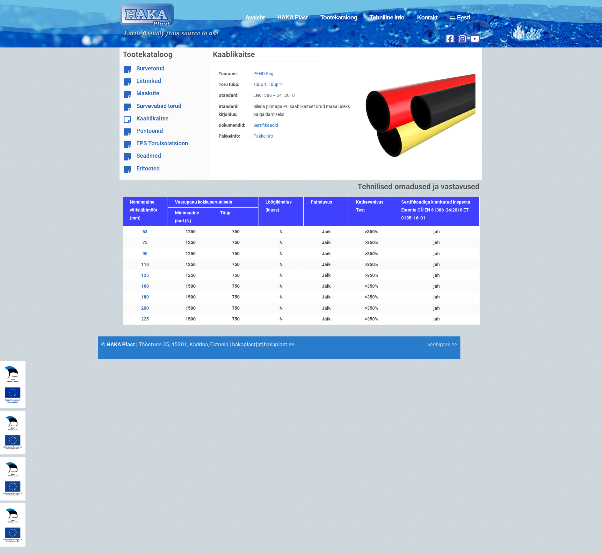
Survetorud (150, 68)
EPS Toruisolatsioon (162, 143)
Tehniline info (387, 17)
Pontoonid (149, 130)
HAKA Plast (292, 17)
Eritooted (148, 168)
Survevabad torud (158, 106)
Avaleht (255, 17)
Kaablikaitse (152, 118)
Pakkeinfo (258, 136)
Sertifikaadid (260, 125)
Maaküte (147, 93)
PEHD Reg (258, 73)
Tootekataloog (338, 17)
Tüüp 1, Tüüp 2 (262, 84)
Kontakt (427, 17)
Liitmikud (148, 80)
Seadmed (148, 155)
